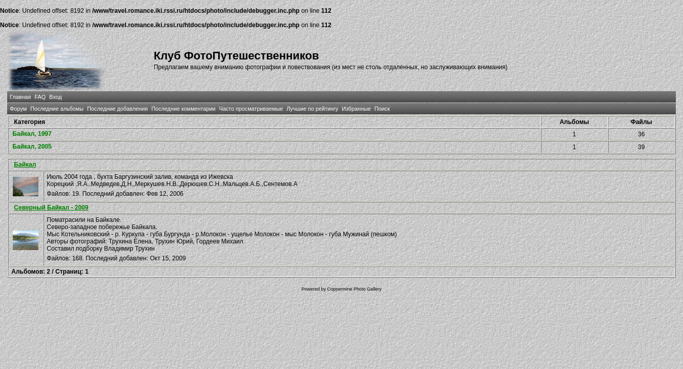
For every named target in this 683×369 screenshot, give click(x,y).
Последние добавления (117, 109)
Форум (18, 109)
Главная (20, 97)
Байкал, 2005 (31, 146)
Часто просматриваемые (251, 109)
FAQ (40, 97)
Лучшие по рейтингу (312, 109)
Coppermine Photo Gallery (354, 289)
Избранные (356, 109)
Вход (55, 97)
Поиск (382, 109)
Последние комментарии (183, 109)
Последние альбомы (57, 109)
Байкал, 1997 (31, 133)
